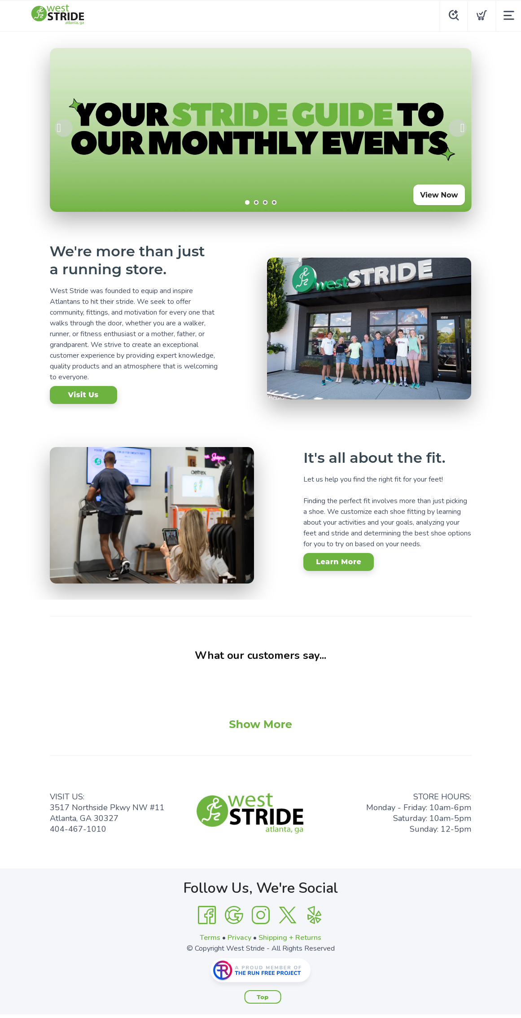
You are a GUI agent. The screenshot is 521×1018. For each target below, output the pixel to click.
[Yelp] (314, 915)
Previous (64, 128)
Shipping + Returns (289, 938)
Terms (210, 938)
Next (458, 128)
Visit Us (83, 395)
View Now (439, 195)
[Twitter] (287, 915)
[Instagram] (260, 915)
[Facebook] (206, 915)
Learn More (338, 561)
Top (263, 996)
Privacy (239, 938)
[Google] (233, 915)
